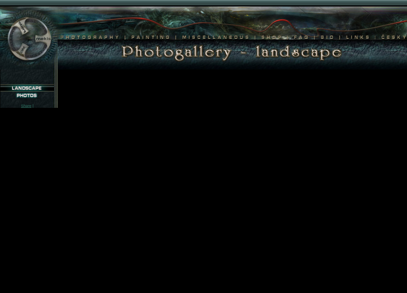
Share (26, 105)
